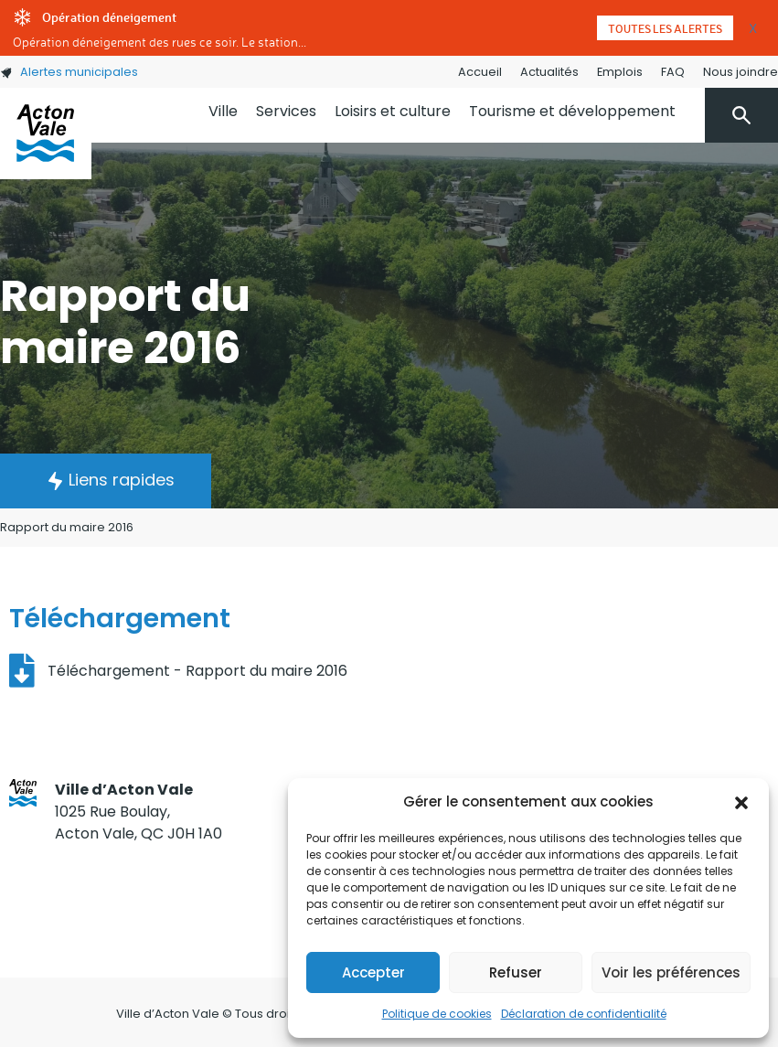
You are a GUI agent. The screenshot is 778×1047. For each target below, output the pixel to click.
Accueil (480, 72)
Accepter (373, 972)
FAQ (673, 72)
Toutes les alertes (665, 28)
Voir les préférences (671, 972)
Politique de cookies (437, 1013)
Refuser (515, 972)
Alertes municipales (69, 72)
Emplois (620, 72)
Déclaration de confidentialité (583, 1013)
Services (286, 111)
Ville (223, 111)
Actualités (549, 72)
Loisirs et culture (393, 111)
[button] (741, 802)
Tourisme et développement (572, 111)
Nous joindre (740, 72)
